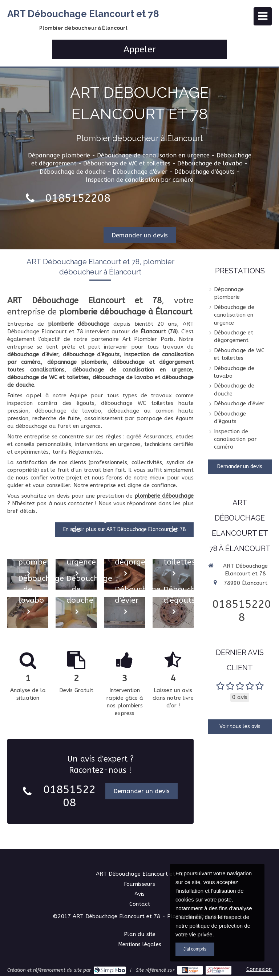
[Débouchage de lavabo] (27, 612)
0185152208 (77, 198)
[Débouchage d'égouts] (173, 612)
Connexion (259, 969)
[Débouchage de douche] (76, 612)
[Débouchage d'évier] (124, 612)
